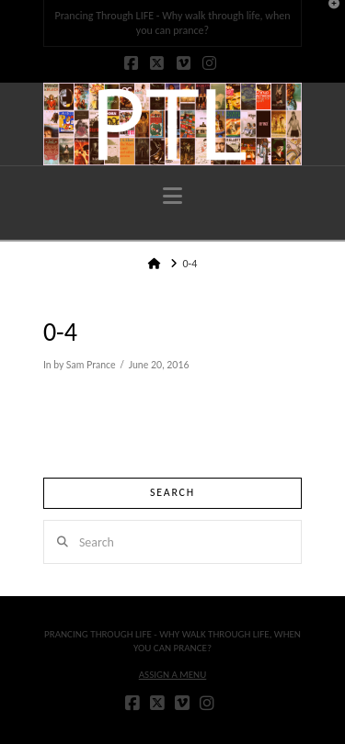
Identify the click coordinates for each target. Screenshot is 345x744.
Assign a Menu (173, 675)
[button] (172, 196)
